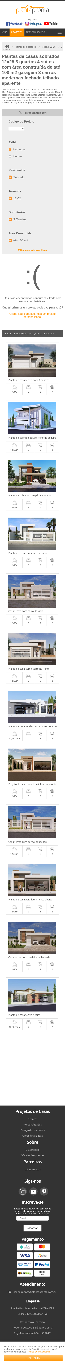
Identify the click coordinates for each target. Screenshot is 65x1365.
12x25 (15, 198)
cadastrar (32, 1228)
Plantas (15, 156)
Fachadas (17, 149)
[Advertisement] (32, 1067)
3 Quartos (17, 219)
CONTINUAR (33, 1358)
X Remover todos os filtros (32, 250)
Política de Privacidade (38, 1351)
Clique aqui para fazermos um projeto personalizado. (32, 315)
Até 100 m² (18, 240)
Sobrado (16, 177)
